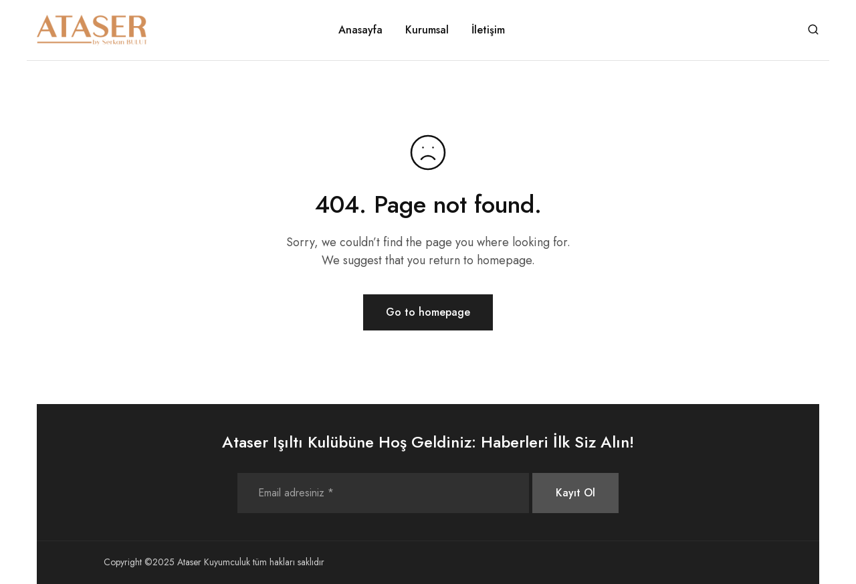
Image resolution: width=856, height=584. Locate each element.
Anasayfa (360, 30)
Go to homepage (428, 312)
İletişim (488, 30)
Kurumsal (427, 30)
